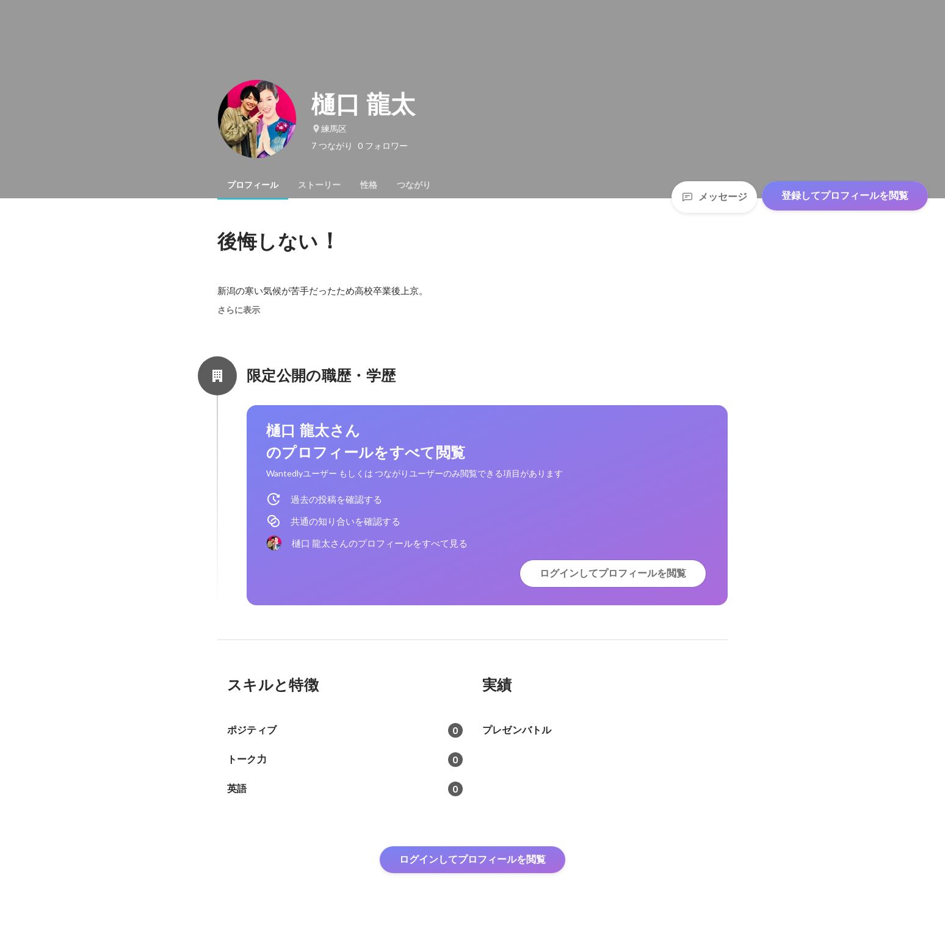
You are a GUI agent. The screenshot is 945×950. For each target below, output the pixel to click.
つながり (414, 185)
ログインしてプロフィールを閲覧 (613, 573)
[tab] (252, 185)
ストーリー (319, 185)
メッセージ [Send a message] (714, 197)
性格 (368, 185)
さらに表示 (238, 310)
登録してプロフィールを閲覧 (844, 196)
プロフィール (252, 185)
